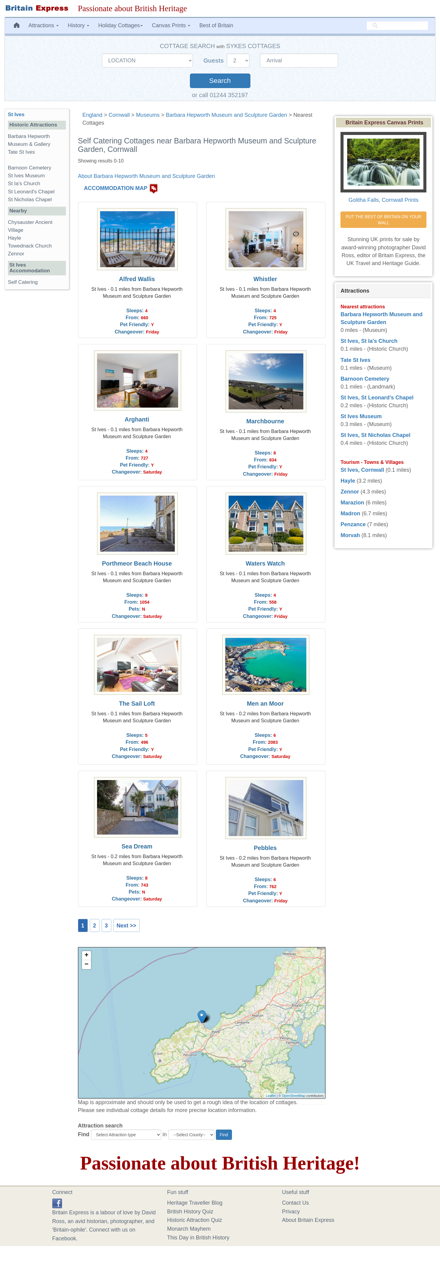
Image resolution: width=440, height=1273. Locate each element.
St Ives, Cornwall (362, 470)
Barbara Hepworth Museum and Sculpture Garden (226, 115)
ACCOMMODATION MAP (116, 188)
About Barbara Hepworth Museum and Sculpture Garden (146, 176)
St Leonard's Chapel (31, 192)
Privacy (291, 1212)
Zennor (16, 254)
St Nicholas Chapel (30, 199)
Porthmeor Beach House (137, 563)
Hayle (14, 238)
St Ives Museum (26, 176)
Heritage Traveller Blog (195, 1203)
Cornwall (119, 115)
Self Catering (23, 282)
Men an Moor (265, 703)
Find (84, 1134)
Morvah (350, 535)
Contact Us (295, 1203)
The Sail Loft (137, 703)
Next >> (126, 926)
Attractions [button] (43, 25)
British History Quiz (190, 1212)
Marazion (352, 503)
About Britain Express (308, 1220)
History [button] (78, 25)
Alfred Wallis (137, 279)
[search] (397, 25)
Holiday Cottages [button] (120, 25)
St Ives (16, 114)
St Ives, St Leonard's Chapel (377, 398)
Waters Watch (265, 563)
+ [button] (86, 955)
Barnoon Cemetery (29, 168)
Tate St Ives (21, 152)
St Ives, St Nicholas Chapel (375, 435)
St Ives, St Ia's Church (369, 341)
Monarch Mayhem (189, 1229)
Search (220, 80)
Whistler (265, 279)
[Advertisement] (36, 387)
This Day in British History (198, 1238)
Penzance (353, 524)
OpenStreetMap (293, 1095)
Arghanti (137, 419)
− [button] (86, 964)
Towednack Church (30, 246)
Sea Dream (137, 846)
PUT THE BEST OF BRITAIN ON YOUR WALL (384, 219)
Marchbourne (265, 421)
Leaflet (271, 1095)
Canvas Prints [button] (171, 25)
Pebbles (265, 848)
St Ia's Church (24, 183)
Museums (148, 115)
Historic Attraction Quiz (194, 1220)
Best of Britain (216, 25)
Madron (350, 513)
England (93, 115)
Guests (215, 60)
